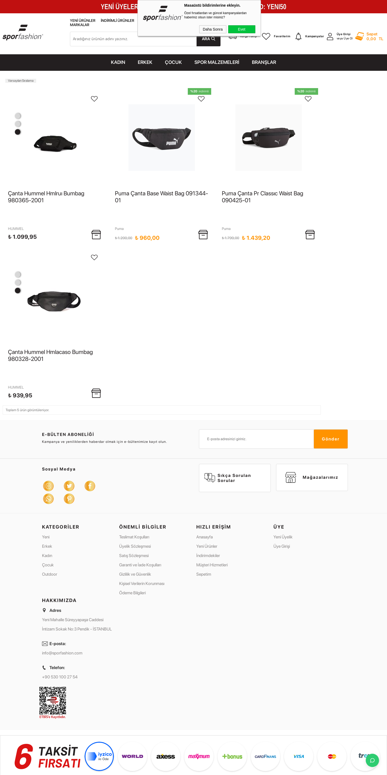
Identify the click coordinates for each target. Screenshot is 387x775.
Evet (241, 29)
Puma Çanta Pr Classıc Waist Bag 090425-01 (262, 197)
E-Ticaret (180, 770)
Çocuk (48, 537)
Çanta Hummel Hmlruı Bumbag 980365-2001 (46, 197)
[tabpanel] (54, 137)
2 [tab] (17, 124)
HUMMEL (16, 215)
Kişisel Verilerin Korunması (141, 555)
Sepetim (203, 546)
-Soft (169, 770)
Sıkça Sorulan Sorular (228, 450)
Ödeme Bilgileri (132, 565)
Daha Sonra (213, 29)
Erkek (47, 518)
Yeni (45, 509)
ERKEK (145, 62)
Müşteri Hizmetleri (212, 537)
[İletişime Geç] (372, 760)
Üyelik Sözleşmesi (135, 518)
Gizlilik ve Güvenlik (135, 546)
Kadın (47, 527)
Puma (119, 215)
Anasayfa (204, 509)
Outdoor (49, 546)
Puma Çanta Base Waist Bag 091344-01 (161, 197)
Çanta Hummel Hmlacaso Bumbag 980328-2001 (50, 341)
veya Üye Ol (345, 38)
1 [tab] (17, 132)
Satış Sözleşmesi (134, 527)
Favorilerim (276, 36)
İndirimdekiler (208, 527)
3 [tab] (17, 116)
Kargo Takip (242, 36)
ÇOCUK (173, 62)
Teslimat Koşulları (134, 509)
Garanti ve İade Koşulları (140, 537)
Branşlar (264, 62)
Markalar (79, 25)
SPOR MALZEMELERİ (216, 62)
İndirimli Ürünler (117, 21)
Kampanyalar (310, 36)
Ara (206, 38)
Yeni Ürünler (82, 21)
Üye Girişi (344, 34)
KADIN (118, 62)
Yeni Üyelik (283, 509)
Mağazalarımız (311, 449)
